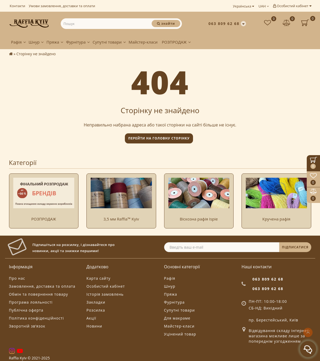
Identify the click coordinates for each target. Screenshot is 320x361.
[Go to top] (308, 332)
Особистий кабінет (292, 5)
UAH (263, 6)
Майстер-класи (143, 42)
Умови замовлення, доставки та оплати (62, 5)
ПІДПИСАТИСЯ (295, 247)
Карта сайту (98, 278)
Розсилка (95, 310)
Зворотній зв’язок (27, 326)
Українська (243, 6)
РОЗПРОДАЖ (176, 42)
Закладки (95, 302)
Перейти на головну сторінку (159, 138)
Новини (94, 326)
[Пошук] (166, 23)
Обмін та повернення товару (38, 294)
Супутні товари (109, 42)
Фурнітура (78, 42)
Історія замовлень (105, 294)
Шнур (36, 42)
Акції (91, 318)
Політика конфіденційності (36, 318)
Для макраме (177, 318)
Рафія (18, 42)
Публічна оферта (26, 310)
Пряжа (54, 42)
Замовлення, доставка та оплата (42, 286)
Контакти (17, 5)
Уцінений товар (180, 334)
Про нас (17, 278)
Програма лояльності (31, 302)
